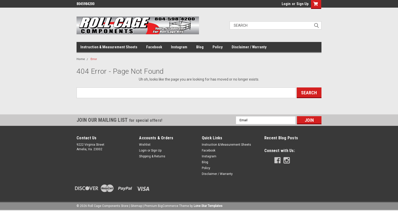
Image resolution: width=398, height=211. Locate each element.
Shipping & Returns (152, 156)
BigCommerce (168, 206)
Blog (200, 47)
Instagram (179, 47)
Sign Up (302, 4)
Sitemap (136, 206)
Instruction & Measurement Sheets (108, 47)
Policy (218, 47)
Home (81, 59)
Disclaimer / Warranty (249, 47)
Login (286, 4)
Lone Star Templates (208, 206)
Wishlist (145, 144)
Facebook (154, 47)
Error (94, 59)
